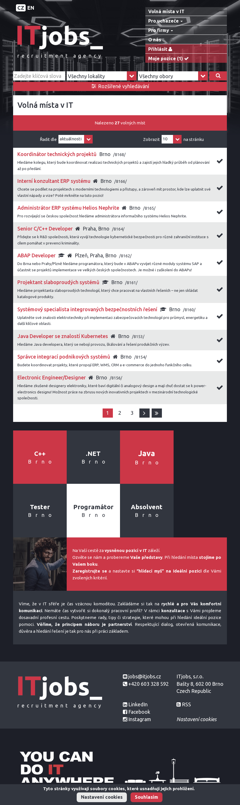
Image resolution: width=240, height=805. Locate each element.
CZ (20, 8)
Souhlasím (146, 797)
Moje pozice (169, 58)
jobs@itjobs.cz (144, 676)
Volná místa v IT (166, 11)
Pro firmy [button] (160, 30)
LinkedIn (138, 704)
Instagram (139, 719)
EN (30, 8)
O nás (154, 39)
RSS (186, 704)
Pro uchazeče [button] (165, 20)
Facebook (139, 712)
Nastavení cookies (102, 797)
